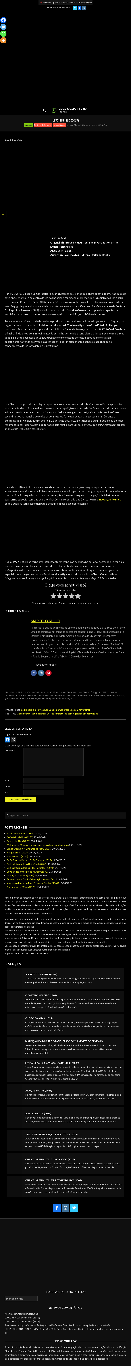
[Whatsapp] (3, 34)
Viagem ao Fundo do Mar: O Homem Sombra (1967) (33, 883)
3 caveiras (112, 692)
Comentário (10, 750)
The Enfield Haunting (41, 698)
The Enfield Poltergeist (62, 698)
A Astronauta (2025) (17, 856)
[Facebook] (3, 20)
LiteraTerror (59, 125)
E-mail (7, 786)
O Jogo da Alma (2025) (18, 841)
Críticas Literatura (43, 125)
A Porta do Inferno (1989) (20, 833)
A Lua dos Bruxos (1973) (27, 1317)
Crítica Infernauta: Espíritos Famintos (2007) (30, 867)
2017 (104, 692)
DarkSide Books (57, 695)
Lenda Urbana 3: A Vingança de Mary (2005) (29, 848)
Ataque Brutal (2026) (18, 852)
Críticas (28, 125)
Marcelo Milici (45, 620)
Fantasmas (85, 695)
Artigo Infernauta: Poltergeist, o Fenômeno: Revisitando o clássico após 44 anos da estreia (63, 1325)
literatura (110, 695)
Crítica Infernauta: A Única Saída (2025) (27, 864)
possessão (10, 698)
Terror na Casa (23, 698)
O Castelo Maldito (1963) (20, 837)
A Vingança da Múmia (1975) (21, 887)
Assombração (11, 695)
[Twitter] (3, 27)
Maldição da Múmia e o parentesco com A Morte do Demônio (38, 845)
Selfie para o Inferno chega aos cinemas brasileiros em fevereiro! (55, 709)
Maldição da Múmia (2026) (20, 875)
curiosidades (43, 695)
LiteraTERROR (98, 695)
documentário (72, 695)
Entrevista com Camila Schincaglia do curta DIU (31, 879)
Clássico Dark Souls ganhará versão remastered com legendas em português (57, 713)
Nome (7, 780)
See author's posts (46, 664)
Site (6, 792)
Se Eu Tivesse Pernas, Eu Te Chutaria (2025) (29, 860)
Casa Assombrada (27, 695)
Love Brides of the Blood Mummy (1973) (27, 871)
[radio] (53, 596)
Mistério (120, 695)
